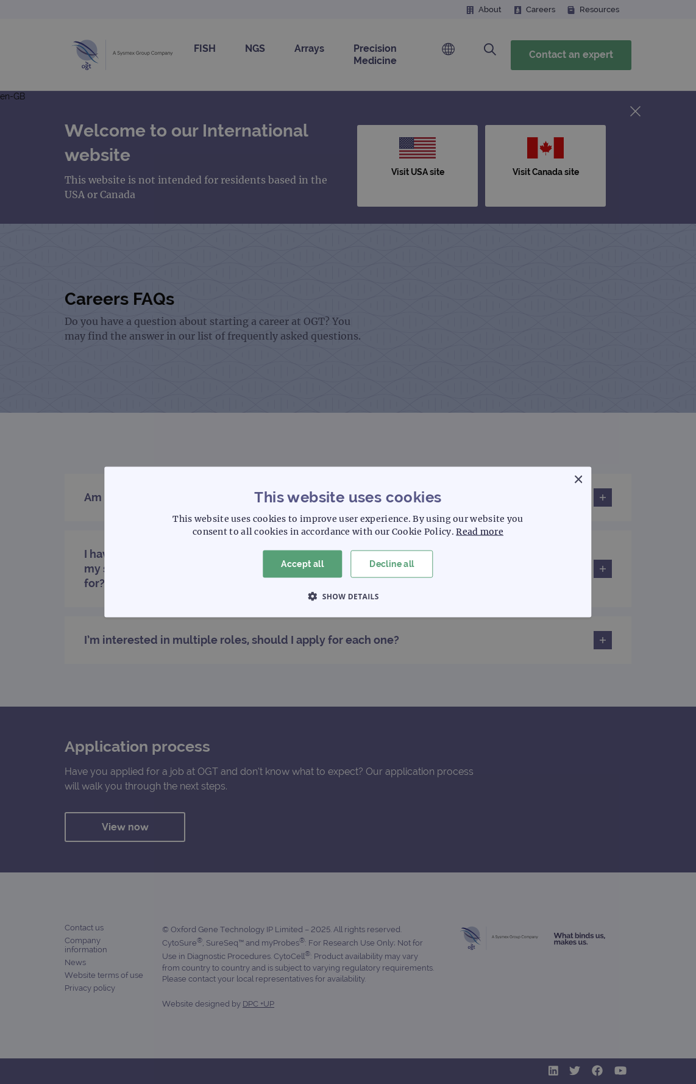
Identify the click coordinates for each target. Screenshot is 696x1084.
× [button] (578, 480)
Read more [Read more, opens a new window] (479, 531)
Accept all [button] (302, 564)
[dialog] (348, 542)
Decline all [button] (391, 564)
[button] (348, 596)
